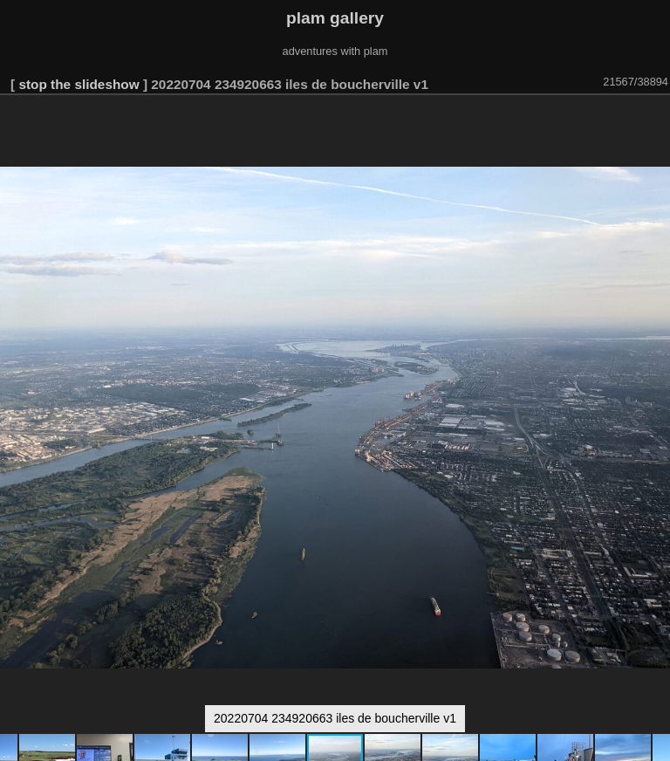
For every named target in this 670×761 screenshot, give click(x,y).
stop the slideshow (78, 84)
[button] (654, 120)
